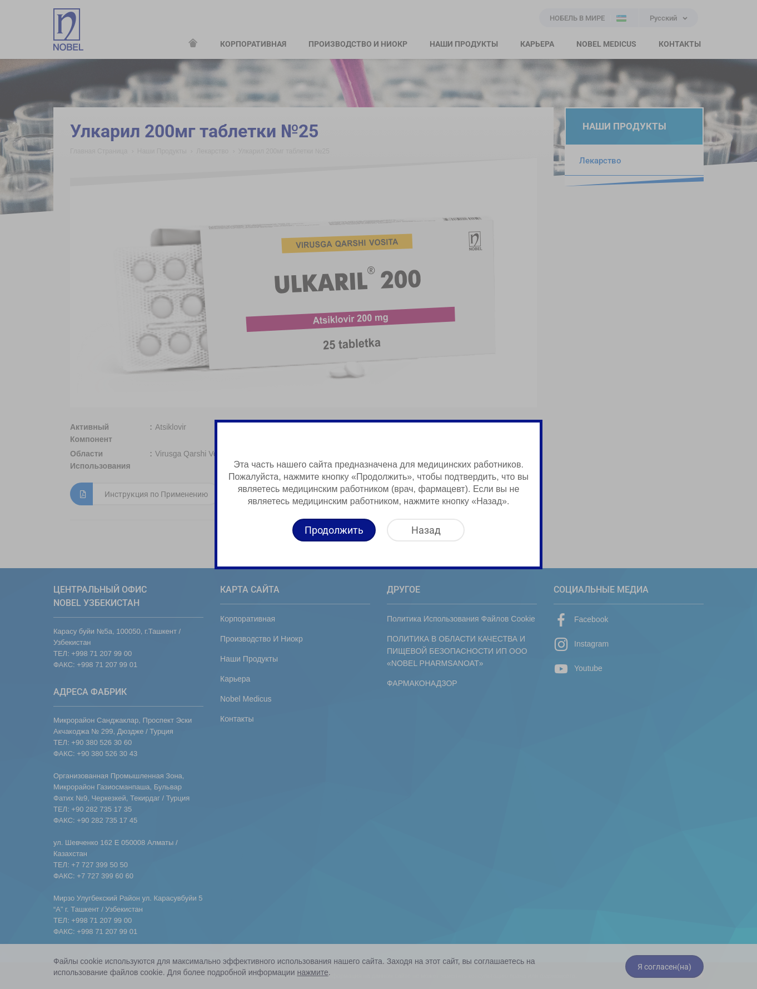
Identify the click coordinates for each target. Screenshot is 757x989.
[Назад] (426, 530)
